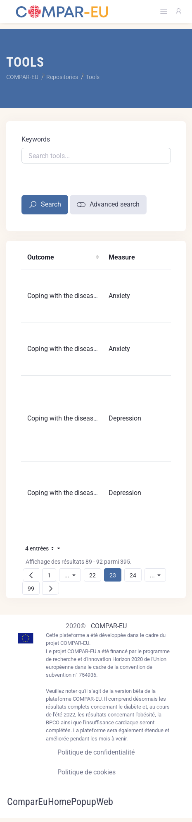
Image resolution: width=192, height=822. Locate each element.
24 (135, 575)
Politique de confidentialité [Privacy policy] (96, 752)
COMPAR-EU (109, 626)
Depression (125, 418)
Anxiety (119, 296)
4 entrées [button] (45, 550)
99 (33, 588)
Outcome (40, 257)
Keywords (35, 139)
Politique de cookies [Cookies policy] (86, 772)
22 (95, 575)
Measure (122, 257)
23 (115, 575)
